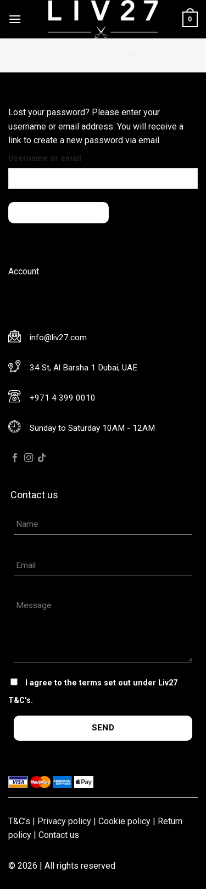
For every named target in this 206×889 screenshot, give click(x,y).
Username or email (44, 158)
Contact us (58, 835)
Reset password (58, 212)
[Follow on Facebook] (14, 458)
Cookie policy (124, 821)
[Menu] (14, 18)
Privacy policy (64, 821)
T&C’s (19, 821)
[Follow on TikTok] (41, 458)
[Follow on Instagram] (28, 458)
